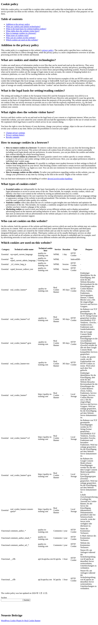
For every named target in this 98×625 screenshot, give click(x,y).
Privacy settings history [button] (15, 135)
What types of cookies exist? (17, 35)
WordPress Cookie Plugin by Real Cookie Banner (21, 621)
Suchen (4, 598)
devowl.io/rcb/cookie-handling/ (60, 179)
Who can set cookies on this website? (21, 38)
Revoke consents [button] (12, 137)
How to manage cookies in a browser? (21, 33)
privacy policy (47, 50)
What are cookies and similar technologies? (23, 26)
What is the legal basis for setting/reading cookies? (26, 29)
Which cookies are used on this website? (22, 40)
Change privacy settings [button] (15, 133)
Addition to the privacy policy (18, 24)
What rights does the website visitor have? (23, 31)
